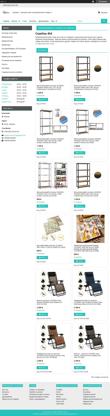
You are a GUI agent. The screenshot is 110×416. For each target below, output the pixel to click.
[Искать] (104, 21)
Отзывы (5, 394)
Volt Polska (60, 404)
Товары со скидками (36, 390)
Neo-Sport (59, 394)
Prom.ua (64, 412)
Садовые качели (89, 394)
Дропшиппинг (43, 21)
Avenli (58, 397)
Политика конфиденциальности (67, 414)
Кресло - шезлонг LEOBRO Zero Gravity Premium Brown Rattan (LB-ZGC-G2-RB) (87, 355)
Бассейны (5, 68)
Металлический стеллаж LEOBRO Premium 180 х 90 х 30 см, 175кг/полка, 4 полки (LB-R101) (50, 140)
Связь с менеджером (37, 399)
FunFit (58, 392)
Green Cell (60, 401)
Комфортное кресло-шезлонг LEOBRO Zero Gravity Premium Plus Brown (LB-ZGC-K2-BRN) (51, 355)
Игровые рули (7, 37)
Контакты (32, 21)
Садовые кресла (89, 397)
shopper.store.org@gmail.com (14, 135)
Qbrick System (61, 399)
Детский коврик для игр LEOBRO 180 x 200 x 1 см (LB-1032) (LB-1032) (51, 246)
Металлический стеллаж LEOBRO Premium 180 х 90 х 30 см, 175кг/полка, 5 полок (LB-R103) (87, 140)
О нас (24, 21)
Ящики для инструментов (12, 56)
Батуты (4, 64)
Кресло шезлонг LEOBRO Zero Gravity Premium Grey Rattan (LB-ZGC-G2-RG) (50, 302)
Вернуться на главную (10, 399)
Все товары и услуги (99, 377)
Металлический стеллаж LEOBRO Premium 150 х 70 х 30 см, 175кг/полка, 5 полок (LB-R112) (50, 194)
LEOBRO (59, 390)
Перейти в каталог (36, 392)
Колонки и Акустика (9, 33)
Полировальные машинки (11, 60)
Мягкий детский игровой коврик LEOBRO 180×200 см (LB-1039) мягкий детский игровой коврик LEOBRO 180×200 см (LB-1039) (86, 248)
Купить (43, 99)
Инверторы (6, 45)
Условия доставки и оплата (39, 394)
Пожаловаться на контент (47, 414)
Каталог (14, 21)
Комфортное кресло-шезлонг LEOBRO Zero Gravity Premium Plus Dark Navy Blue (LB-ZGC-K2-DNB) (88, 302)
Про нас (5, 390)
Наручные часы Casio (45, 44)
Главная (6, 21)
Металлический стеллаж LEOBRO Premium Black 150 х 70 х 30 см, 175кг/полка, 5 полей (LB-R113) (50, 87)
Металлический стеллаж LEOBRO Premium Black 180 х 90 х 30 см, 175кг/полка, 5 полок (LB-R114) (87, 194)
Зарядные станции (9, 52)
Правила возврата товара (38, 397)
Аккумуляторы (7, 41)
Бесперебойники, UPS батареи (14, 49)
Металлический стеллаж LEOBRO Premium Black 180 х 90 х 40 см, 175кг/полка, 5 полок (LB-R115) (87, 87)
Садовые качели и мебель (12, 72)
